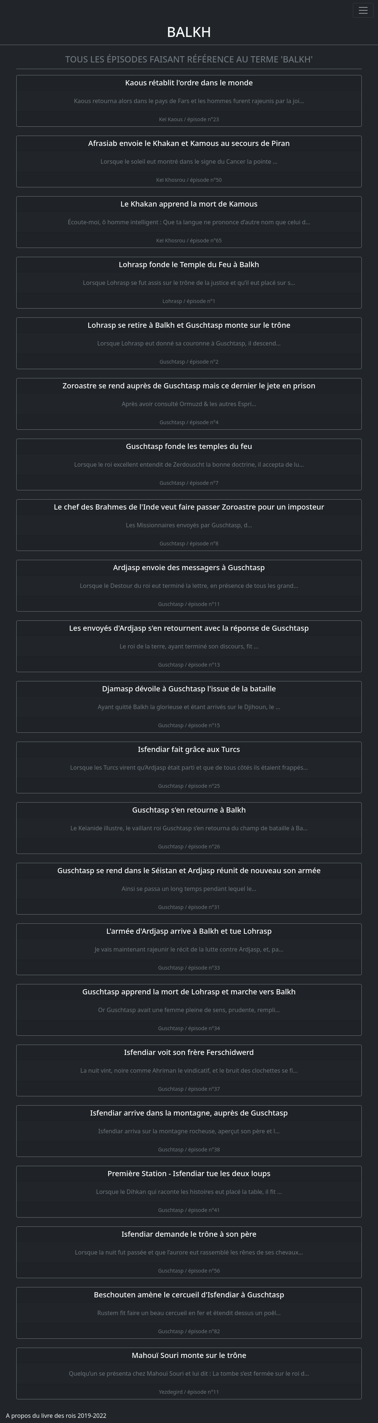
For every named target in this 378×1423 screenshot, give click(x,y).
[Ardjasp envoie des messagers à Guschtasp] (189, 586)
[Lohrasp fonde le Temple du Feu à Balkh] (189, 283)
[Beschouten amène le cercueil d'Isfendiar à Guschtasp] (189, 1313)
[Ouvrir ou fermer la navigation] (363, 10)
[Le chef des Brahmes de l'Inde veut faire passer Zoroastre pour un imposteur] (189, 525)
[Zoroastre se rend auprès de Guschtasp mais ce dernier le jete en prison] (189, 404)
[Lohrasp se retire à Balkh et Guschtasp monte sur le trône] (189, 343)
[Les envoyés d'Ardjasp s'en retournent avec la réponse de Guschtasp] (189, 646)
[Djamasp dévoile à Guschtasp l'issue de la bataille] (189, 707)
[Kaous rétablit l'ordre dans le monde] (189, 101)
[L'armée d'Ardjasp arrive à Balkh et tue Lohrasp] (189, 949)
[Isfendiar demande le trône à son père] (189, 1252)
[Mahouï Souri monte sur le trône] (189, 1373)
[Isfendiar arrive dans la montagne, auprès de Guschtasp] (189, 1131)
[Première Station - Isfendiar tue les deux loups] (189, 1192)
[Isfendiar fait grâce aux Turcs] (189, 767)
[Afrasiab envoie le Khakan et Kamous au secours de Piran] (189, 161)
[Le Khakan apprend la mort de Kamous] (189, 222)
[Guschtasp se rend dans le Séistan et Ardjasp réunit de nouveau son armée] (189, 889)
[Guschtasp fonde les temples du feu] (189, 464)
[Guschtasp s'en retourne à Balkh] (189, 828)
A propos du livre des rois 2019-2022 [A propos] (56, 1416)
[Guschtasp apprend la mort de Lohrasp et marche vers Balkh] (189, 1010)
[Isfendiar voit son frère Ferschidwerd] (189, 1070)
